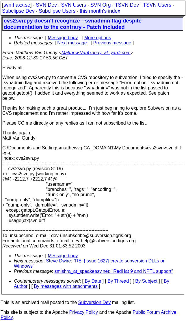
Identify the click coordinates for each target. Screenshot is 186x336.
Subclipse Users (57, 11)
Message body (63, 37)
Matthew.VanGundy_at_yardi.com (96, 52)
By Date (93, 281)
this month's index (100, 11)
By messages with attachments (66, 286)
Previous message (112, 42)
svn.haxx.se (16, 5)
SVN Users (73, 5)
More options (97, 37)
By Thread (118, 281)
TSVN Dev (127, 5)
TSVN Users (157, 5)
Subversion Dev (94, 302)
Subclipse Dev (18, 11)
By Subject (146, 281)
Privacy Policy (83, 312)
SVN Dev (46, 5)
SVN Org (100, 5)
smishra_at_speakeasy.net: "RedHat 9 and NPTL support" (114, 271)
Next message (72, 42)
